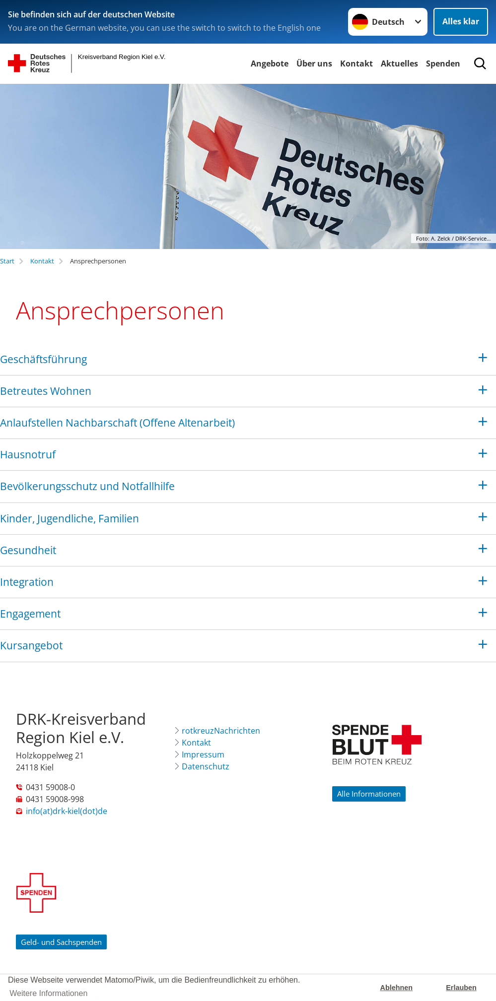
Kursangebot (31, 645)
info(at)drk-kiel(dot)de (66, 811)
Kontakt (356, 63)
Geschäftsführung (43, 359)
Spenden (443, 63)
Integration (27, 582)
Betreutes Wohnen (45, 391)
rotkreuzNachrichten (221, 730)
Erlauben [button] (461, 988)
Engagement (30, 614)
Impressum (203, 754)
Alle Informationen (369, 794)
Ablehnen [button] (396, 988)
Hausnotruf (28, 454)
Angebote (269, 63)
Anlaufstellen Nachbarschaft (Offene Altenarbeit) (117, 423)
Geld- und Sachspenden (61, 942)
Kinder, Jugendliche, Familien (69, 518)
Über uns (314, 63)
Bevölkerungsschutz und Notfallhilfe (87, 486)
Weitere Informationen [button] (48, 993)
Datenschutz (205, 766)
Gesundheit (28, 550)
